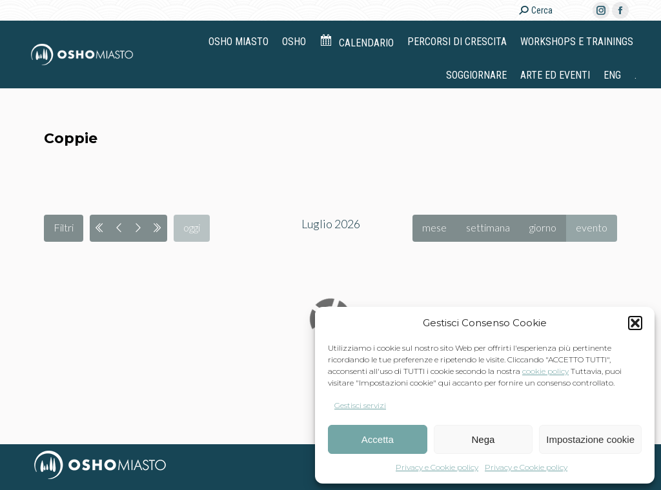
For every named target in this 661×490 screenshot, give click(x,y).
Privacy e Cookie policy (437, 467)
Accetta (377, 439)
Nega (483, 439)
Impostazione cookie (590, 439)
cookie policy (545, 371)
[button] (635, 323)
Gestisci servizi (360, 405)
